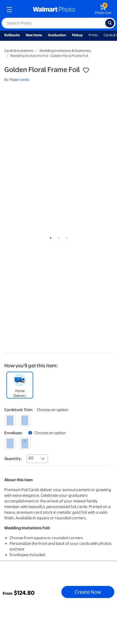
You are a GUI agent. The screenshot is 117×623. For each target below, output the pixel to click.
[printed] (25, 443)
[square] (10, 420)
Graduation (57, 35)
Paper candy (19, 80)
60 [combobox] (30, 458)
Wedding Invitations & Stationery (65, 51)
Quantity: (13, 458)
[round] (25, 420)
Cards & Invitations (18, 51)
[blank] (10, 443)
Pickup (77, 35)
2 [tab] (57, 237)
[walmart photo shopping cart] (103, 9)
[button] (86, 70)
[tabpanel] (58, 107)
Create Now (88, 592)
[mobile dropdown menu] (9, 9)
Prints (93, 35)
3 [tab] (65, 237)
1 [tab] (49, 237)
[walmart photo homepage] (54, 9)
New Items (34, 35)
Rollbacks (12, 35)
